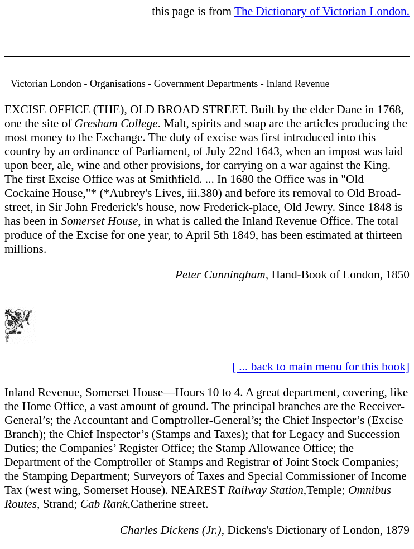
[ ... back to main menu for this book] (321, 366)
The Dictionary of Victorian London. (322, 11)
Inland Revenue (41, 392)
